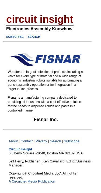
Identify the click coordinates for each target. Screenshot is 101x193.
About (13, 141)
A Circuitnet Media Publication (32, 181)
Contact (27, 141)
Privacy (41, 141)
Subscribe (71, 141)
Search (55, 141)
